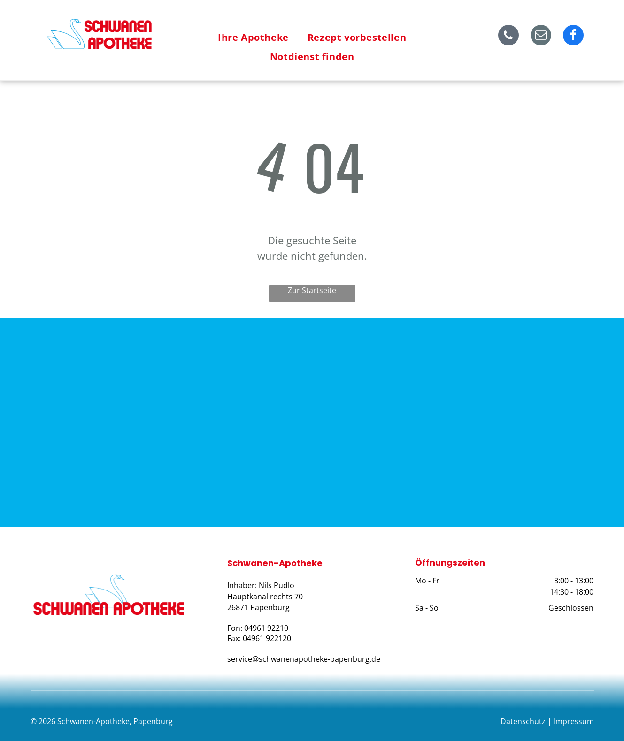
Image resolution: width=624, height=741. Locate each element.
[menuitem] (253, 37)
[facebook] (573, 36)
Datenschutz (523, 721)
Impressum (574, 721)
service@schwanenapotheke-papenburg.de (303, 659)
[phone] (508, 36)
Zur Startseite (312, 290)
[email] (541, 36)
